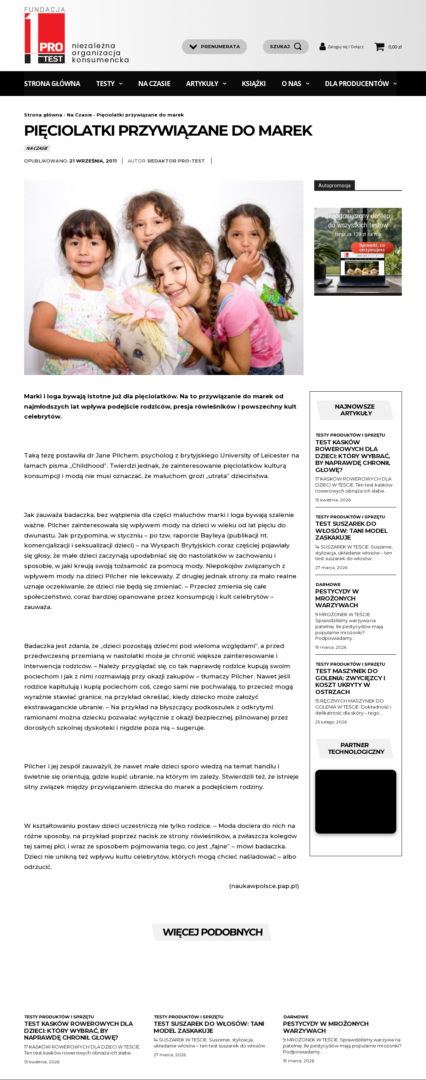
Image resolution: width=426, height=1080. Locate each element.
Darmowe (328, 584)
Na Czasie (79, 115)
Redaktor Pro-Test (176, 161)
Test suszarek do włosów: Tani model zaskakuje (351, 531)
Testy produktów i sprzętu (350, 435)
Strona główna (43, 115)
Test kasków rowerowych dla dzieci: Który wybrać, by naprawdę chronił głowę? (352, 456)
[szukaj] (286, 47)
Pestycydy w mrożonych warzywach (337, 598)
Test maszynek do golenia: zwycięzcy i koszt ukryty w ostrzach (350, 682)
